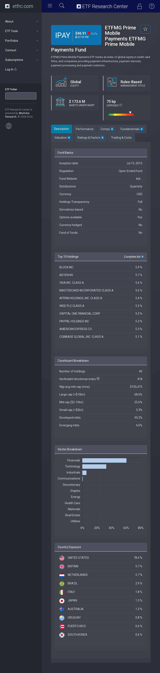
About (22, 21)
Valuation (62, 137)
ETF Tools (22, 31)
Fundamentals (132, 129)
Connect (22, 50)
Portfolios (22, 40)
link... (139, 178)
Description (61, 129)
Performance (85, 129)
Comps (107, 129)
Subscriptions (22, 60)
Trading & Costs (121, 137)
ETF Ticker (11, 89)
